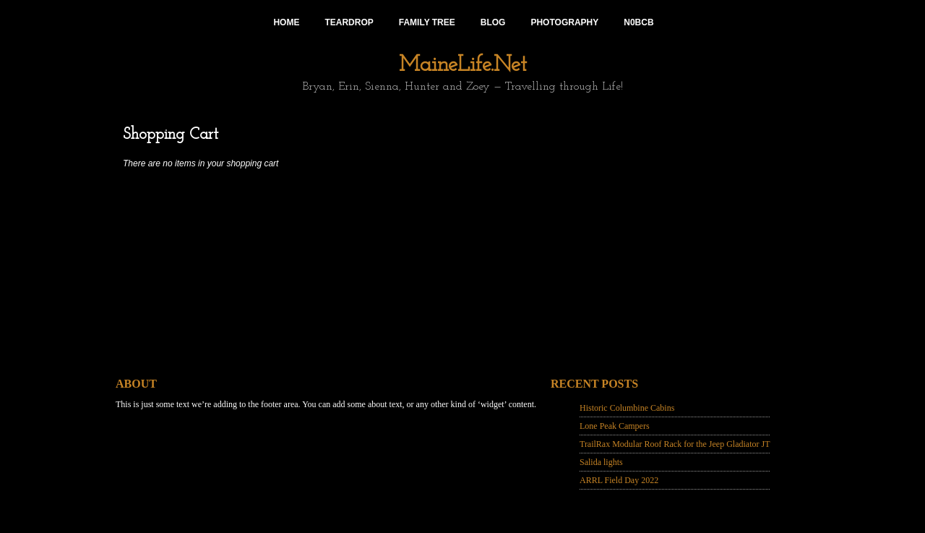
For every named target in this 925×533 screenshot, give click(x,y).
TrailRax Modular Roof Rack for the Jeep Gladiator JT (675, 444)
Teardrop (348, 22)
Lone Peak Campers (615, 426)
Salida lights (601, 462)
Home (286, 22)
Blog (493, 22)
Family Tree (427, 22)
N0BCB (638, 22)
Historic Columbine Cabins (627, 408)
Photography (564, 22)
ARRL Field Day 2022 (619, 480)
